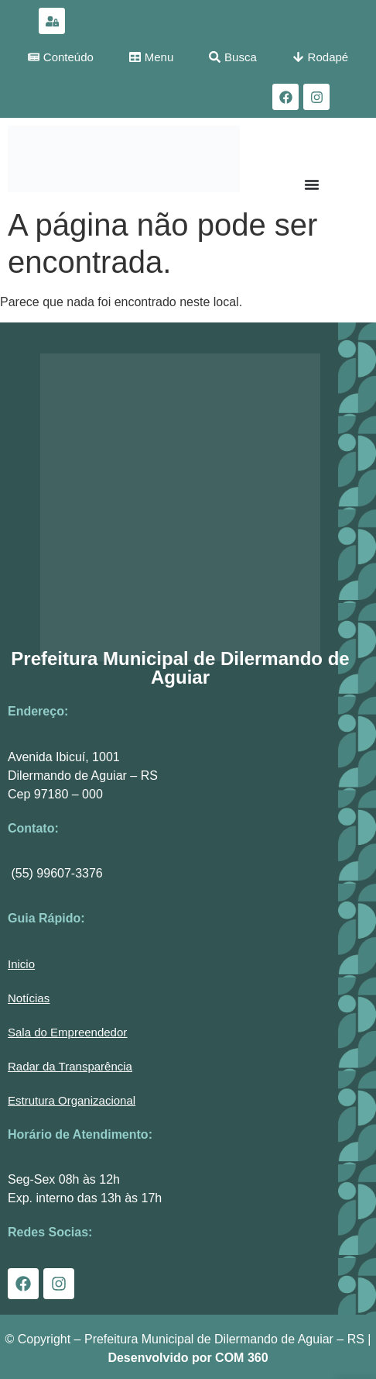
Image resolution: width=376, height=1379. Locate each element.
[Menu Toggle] (312, 184)
